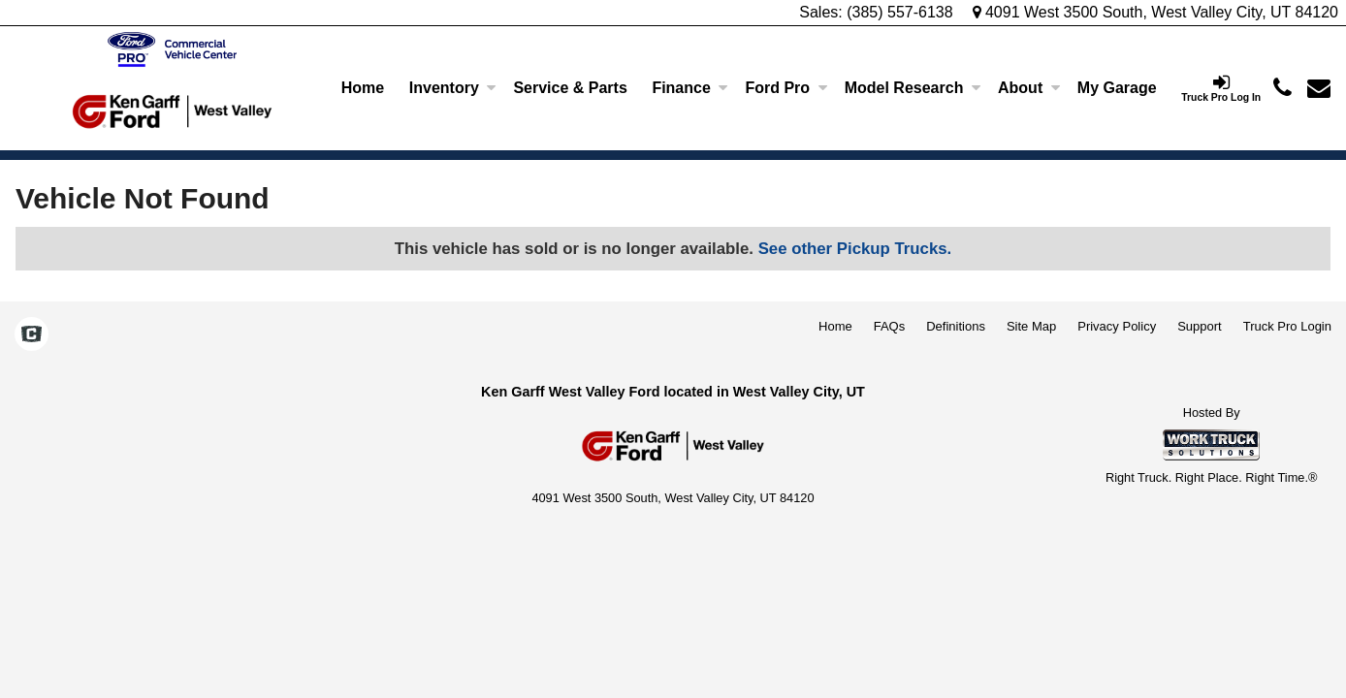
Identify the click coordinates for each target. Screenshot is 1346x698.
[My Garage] (1117, 88)
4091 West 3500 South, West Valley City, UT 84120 (1156, 12)
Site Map (1031, 326)
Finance (689, 87)
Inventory (453, 87)
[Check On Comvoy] (31, 335)
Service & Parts (569, 87)
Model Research (913, 87)
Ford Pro (786, 87)
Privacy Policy (1116, 326)
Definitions (955, 326)
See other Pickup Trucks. (855, 248)
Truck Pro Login (1287, 326)
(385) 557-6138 (899, 12)
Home (362, 87)
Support (1199, 326)
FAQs (890, 326)
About (1029, 87)
